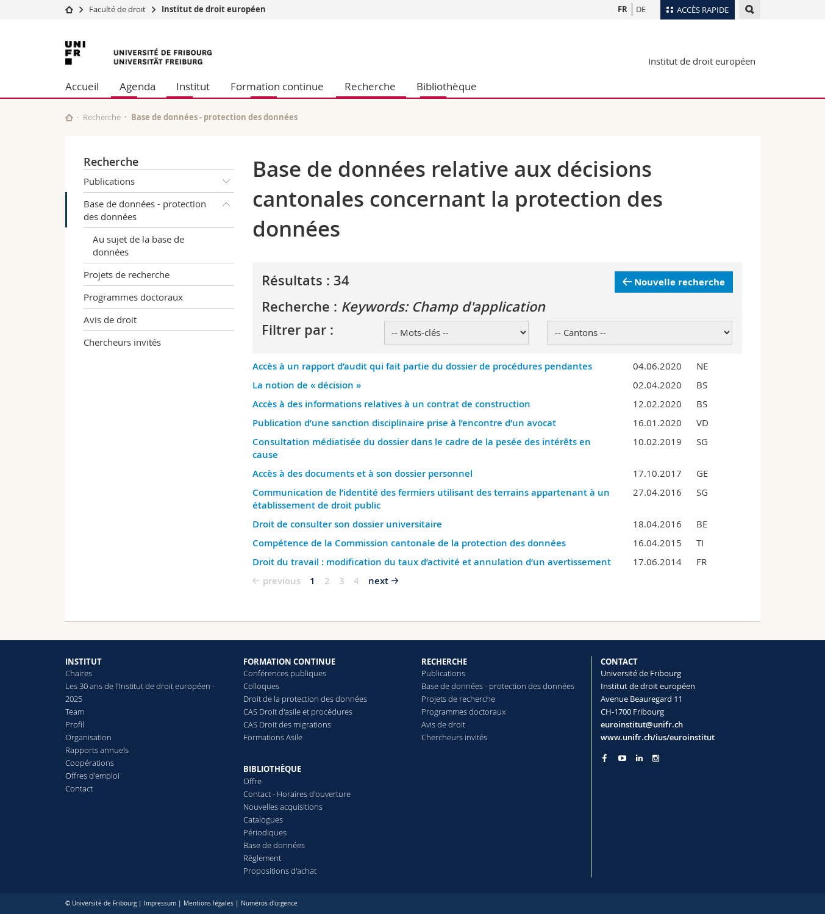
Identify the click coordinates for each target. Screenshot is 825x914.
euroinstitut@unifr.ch (642, 724)
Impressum (160, 903)
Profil (74, 724)
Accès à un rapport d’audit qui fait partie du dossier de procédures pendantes (422, 366)
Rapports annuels (97, 749)
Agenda (137, 86)
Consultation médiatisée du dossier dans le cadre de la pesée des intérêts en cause (421, 448)
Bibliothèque (446, 86)
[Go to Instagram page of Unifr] (655, 758)
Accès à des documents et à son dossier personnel (362, 473)
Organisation (88, 737)
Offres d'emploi (92, 775)
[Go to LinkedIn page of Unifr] (639, 758)
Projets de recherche (127, 274)
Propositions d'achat (279, 870)
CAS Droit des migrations (287, 724)
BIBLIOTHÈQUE (272, 768)
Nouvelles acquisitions (283, 806)
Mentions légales (209, 903)
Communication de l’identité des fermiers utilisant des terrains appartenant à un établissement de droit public (431, 499)
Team (74, 711)
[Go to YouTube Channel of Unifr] (622, 758)
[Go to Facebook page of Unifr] (605, 757)
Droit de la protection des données (305, 698)
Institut (193, 86)
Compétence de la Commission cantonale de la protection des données (409, 543)
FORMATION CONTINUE (289, 661)
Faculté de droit (118, 9)
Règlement (262, 857)
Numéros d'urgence (269, 903)
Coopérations (89, 762)
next (378, 580)
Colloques (261, 685)
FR (622, 9)
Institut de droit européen (214, 9)
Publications (159, 181)
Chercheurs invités (122, 342)
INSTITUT (83, 661)
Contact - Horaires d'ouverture (297, 793)
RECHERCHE (444, 661)
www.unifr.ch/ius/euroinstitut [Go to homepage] (658, 737)
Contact (79, 788)
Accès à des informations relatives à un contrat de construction (391, 404)
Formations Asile (272, 737)
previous (282, 580)
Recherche (370, 86)
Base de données (274, 845)
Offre (252, 781)
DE (641, 9)
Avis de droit (110, 319)
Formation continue (277, 86)
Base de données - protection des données (159, 208)
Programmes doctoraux (133, 297)
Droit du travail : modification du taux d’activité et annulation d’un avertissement (431, 561)
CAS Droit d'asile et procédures (297, 711)
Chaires (78, 673)
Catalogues (263, 819)
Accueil (82, 86)
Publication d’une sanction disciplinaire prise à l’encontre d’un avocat (404, 422)
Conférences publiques (284, 673)
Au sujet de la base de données (138, 245)
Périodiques (265, 832)
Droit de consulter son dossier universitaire (347, 524)
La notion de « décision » (306, 385)
